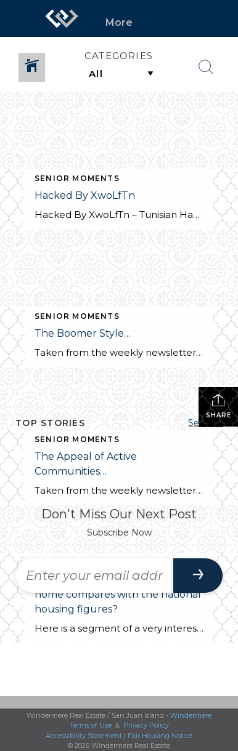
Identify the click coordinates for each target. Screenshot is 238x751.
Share (218, 406)
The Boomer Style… (84, 333)
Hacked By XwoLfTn (85, 195)
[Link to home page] (61, 18)
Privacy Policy (146, 725)
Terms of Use (91, 725)
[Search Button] (206, 67)
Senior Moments (77, 178)
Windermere (190, 715)
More (119, 22)
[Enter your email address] (94, 575)
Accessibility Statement (84, 735)
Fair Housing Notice (160, 735)
